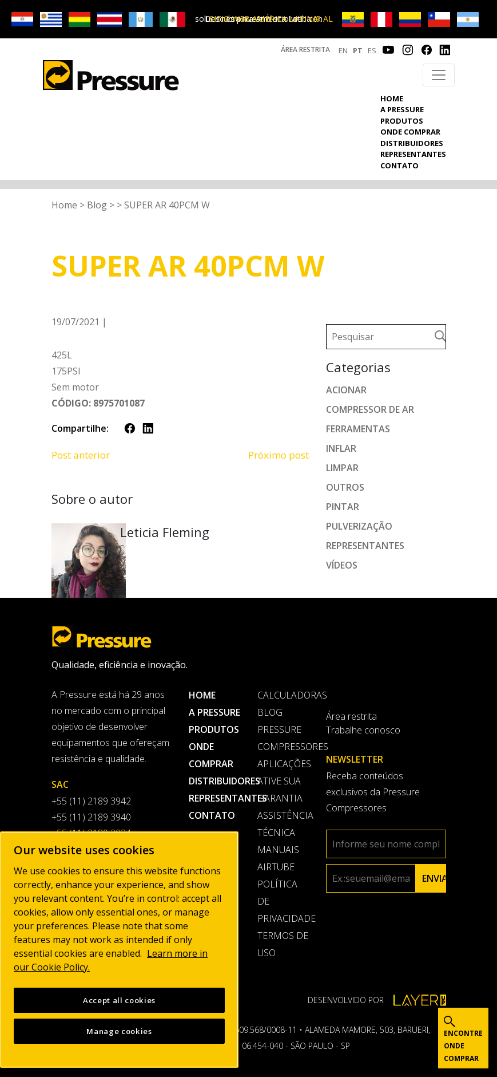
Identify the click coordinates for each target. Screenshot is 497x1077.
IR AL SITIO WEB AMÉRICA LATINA (271, 18)
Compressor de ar (370, 409)
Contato (399, 165)
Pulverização (359, 526)
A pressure (402, 109)
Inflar (341, 448)
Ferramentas (358, 429)
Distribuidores (411, 143)
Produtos (401, 121)
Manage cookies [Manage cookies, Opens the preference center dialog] (119, 1031)
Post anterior (80, 454)
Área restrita (305, 49)
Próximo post (278, 454)
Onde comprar (410, 132)
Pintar (342, 506)
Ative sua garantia (280, 789)
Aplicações (283, 764)
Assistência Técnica (283, 824)
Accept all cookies (119, 1000)
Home (391, 98)
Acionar (346, 390)
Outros (345, 487)
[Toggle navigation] (439, 75)
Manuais (278, 849)
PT (358, 50)
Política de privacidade (283, 901)
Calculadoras (283, 695)
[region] (119, 949)
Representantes (413, 154)
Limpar (342, 467)
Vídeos (341, 565)
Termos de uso (282, 944)
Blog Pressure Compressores (283, 729)
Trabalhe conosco (363, 730)
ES (372, 50)
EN (343, 50)
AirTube (276, 867)
